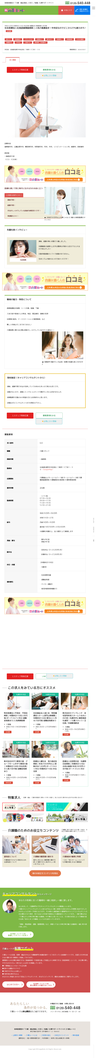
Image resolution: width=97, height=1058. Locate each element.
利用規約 (45, 1043)
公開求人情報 (17, 1040)
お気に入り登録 (50, 75)
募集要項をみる (49, 69)
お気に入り (68, 10)
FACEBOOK (93, 530)
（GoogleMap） (48, 469)
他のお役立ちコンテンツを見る (45, 879)
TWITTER (93, 520)
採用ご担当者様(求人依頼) (60, 1043)
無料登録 (76, 1040)
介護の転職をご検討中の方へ (84, 10)
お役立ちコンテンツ (62, 1040)
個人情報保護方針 (33, 1043)
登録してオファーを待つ (18, 940)
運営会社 (21, 1043)
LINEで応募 (49, 676)
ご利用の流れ (46, 1040)
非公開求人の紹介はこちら (37, 990)
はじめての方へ (11, 990)
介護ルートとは (31, 1040)
